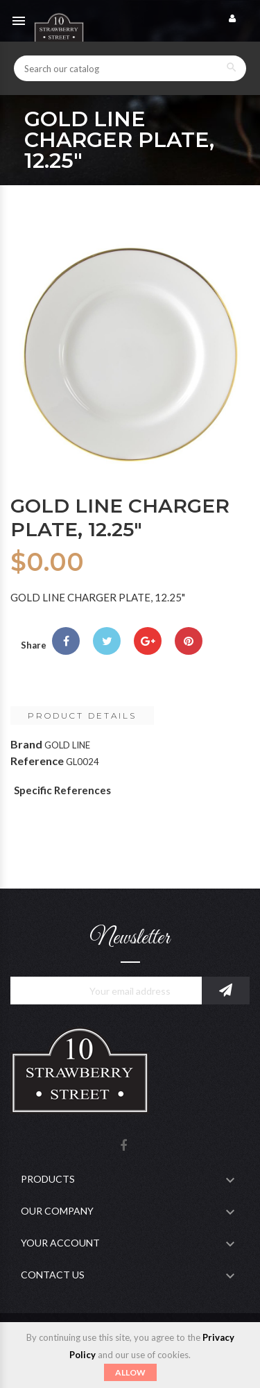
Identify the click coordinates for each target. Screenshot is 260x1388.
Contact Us (53, 1274)
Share (66, 641)
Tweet (107, 641)
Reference (37, 760)
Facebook (123, 1146)
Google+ (148, 641)
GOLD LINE (67, 745)
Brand (26, 744)
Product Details (82, 715)
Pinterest (188, 641)
